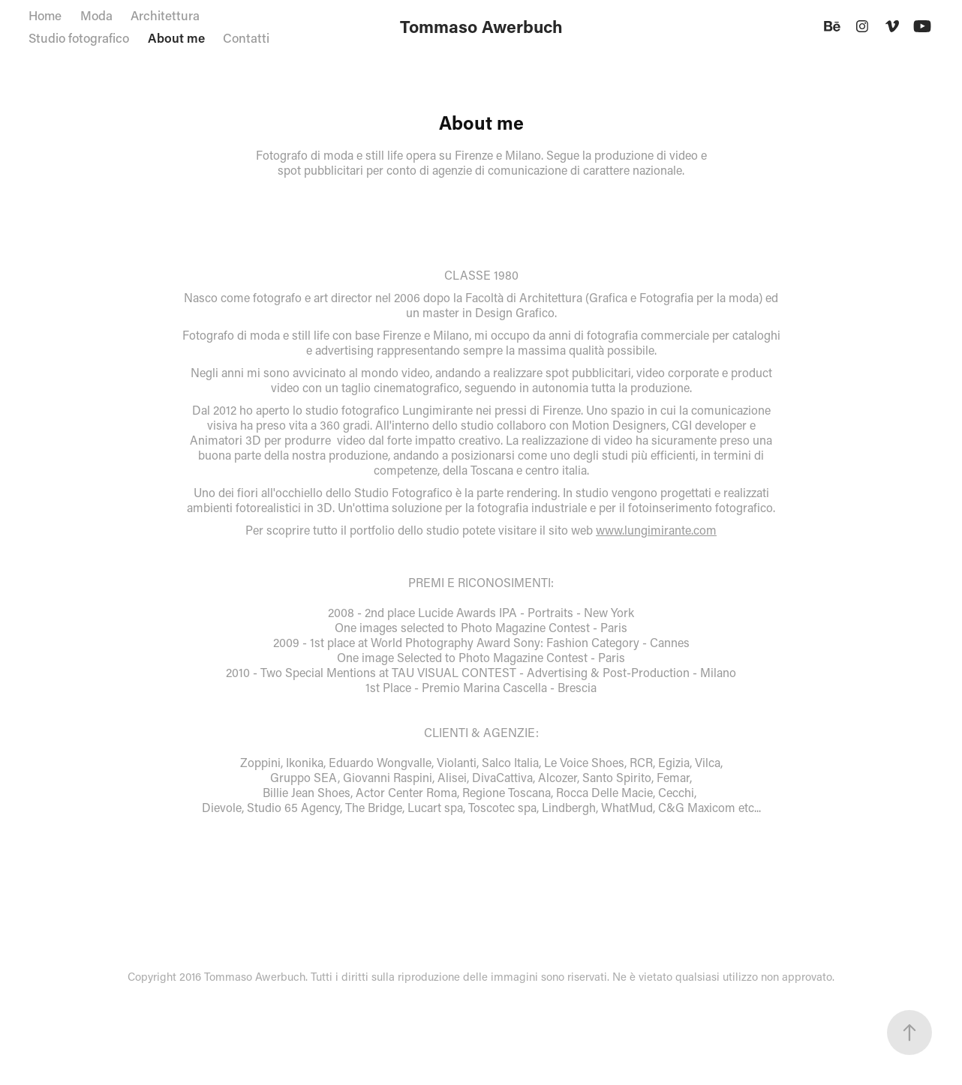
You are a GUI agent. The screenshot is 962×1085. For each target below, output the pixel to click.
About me (176, 37)
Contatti (246, 37)
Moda (96, 15)
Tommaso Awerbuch (481, 26)
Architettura (165, 15)
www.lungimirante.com (656, 530)
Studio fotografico (79, 37)
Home (45, 15)
